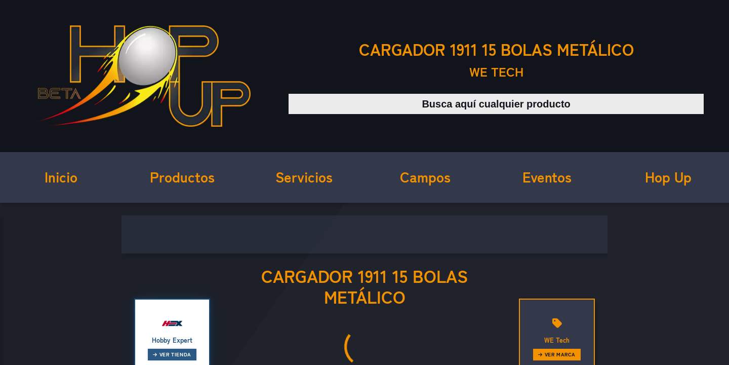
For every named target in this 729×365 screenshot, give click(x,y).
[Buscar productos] (496, 104)
